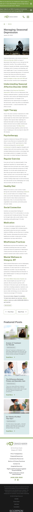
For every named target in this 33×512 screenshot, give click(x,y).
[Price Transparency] (16, 453)
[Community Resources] (16, 458)
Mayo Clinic (22, 126)
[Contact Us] (16, 463)
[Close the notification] (31, 4)
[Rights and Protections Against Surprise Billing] (16, 469)
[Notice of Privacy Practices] (16, 461)
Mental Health (8, 305)
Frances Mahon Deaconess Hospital (14, 279)
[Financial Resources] (16, 456)
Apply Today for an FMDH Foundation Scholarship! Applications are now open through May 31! (13, 10)
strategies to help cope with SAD (16, 78)
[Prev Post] (9, 311)
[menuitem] (16, 499)
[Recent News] (4, 24)
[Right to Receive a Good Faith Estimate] (16, 473)
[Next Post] (22, 311)
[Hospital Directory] (16, 466)
